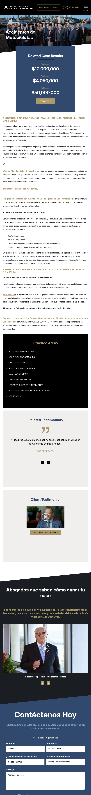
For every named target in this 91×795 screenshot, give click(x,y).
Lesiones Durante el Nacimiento (26, 385)
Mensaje (12, 770)
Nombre (11, 743)
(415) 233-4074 (71, 7)
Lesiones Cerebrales (20, 379)
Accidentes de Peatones (22, 368)
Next (48, 462)
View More (45, 101)
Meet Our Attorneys (48, 7)
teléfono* (53, 743)
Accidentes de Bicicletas (22, 351)
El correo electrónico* (59, 757)
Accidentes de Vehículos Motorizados (29, 390)
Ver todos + (15, 396)
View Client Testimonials (45, 532)
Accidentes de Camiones (22, 357)
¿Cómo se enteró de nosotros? (21, 757)
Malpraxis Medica (18, 374)
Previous (42, 462)
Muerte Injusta (17, 363)
